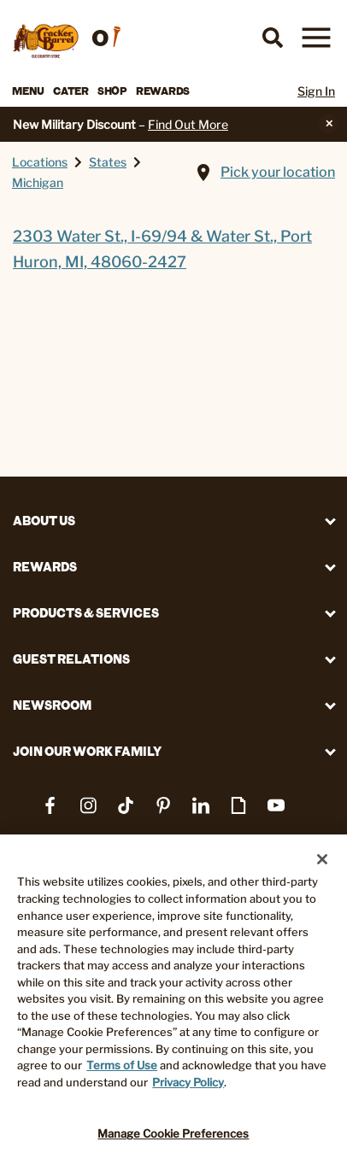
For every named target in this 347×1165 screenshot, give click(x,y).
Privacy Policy (188, 1082)
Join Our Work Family (87, 751)
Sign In (316, 91)
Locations (40, 162)
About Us (44, 520)
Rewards (163, 90)
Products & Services (86, 613)
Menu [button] (28, 90)
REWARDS (45, 567)
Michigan (37, 182)
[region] (173, 999)
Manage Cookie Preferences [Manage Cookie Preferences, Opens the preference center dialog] (173, 1133)
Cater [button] (71, 90)
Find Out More (188, 124)
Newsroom (52, 705)
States (107, 162)
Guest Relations (71, 659)
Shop (112, 90)
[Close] (322, 859)
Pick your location (278, 172)
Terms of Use (121, 1065)
